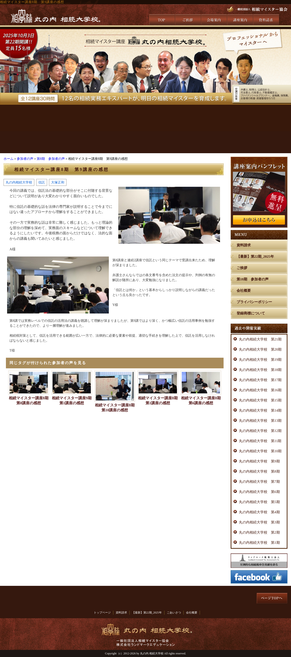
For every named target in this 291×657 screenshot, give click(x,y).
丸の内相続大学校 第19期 (260, 359)
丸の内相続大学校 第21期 (260, 339)
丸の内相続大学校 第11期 (260, 441)
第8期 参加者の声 (51, 159)
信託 (41, 182)
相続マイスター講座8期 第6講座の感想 (201, 400)
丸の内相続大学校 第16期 (260, 390)
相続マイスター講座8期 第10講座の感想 (115, 407)
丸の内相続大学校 (19, 182)
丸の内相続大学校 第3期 (259, 522)
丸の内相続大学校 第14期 (260, 410)
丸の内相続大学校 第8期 (259, 471)
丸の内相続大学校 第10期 (260, 451)
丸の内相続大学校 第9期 (259, 461)
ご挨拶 (242, 268)
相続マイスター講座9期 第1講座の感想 (72, 400)
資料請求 (244, 245)
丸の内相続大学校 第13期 (260, 420)
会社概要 (244, 290)
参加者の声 (25, 159)
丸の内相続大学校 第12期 (260, 431)
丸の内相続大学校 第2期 (259, 532)
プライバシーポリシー (254, 302)
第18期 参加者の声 (253, 279)
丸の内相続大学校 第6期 (259, 492)
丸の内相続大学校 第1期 (259, 542)
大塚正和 (57, 182)
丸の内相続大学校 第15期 (260, 400)
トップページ (102, 612)
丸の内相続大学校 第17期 (260, 380)
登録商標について (251, 313)
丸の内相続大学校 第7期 (259, 481)
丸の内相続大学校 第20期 (260, 349)
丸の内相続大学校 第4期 (259, 512)
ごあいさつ (174, 612)
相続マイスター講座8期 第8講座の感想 (29, 400)
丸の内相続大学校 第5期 (259, 502)
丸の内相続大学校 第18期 (260, 370)
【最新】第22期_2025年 (255, 256)
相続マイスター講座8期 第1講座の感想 (158, 400)
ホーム (8, 159)
